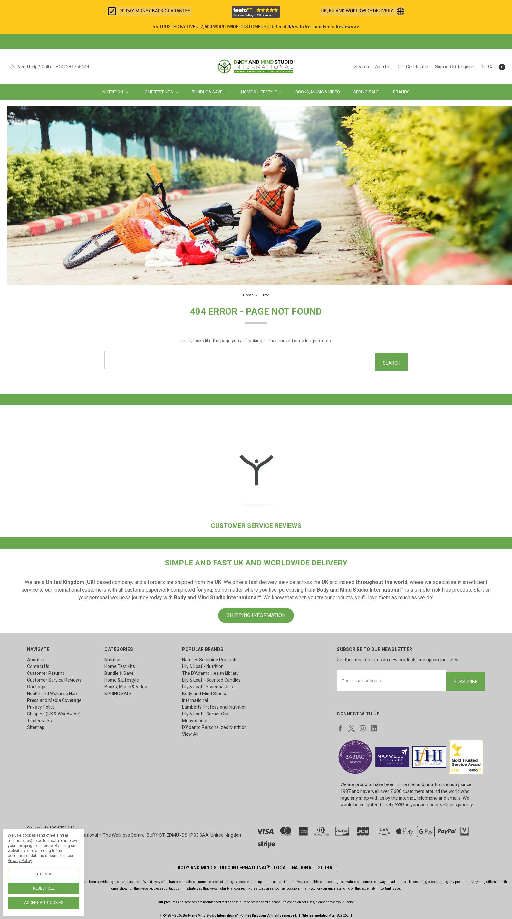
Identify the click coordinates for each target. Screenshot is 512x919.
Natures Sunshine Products (209, 657)
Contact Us (38, 664)
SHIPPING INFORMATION (256, 613)
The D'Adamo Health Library (210, 671)
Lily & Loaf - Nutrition (203, 664)
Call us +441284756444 (51, 824)
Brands (401, 91)
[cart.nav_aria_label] (491, 67)
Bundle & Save (209, 91)
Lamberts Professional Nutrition (214, 704)
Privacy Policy (41, 704)
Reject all (43, 888)
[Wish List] (383, 67)
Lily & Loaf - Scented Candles (211, 677)
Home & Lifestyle (261, 91)
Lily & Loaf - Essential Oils (207, 684)
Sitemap (35, 725)
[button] (149, 11)
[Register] (466, 67)
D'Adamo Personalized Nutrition (214, 725)
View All (190, 731)
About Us (36, 657)
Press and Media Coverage (54, 698)
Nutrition (115, 91)
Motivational (194, 718)
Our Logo (36, 684)
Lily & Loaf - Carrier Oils (205, 711)
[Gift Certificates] (413, 67)
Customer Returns (45, 671)
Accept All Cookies (43, 902)
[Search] (361, 67)
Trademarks (39, 718)
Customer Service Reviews (54, 677)
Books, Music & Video (317, 91)
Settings (43, 874)
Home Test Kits (160, 91)
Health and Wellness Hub (52, 691)
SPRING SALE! (366, 91)
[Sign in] (442, 67)
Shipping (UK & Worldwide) (54, 711)
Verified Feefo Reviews (329, 26)
